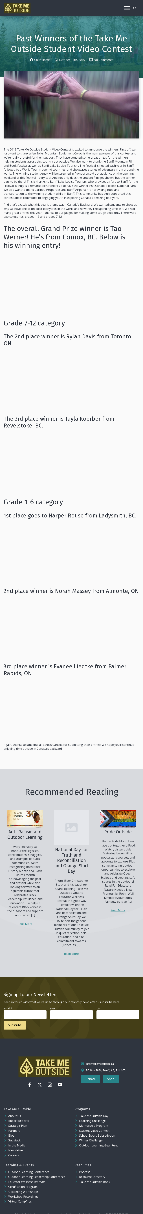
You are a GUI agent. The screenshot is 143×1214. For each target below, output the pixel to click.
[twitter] (40, 1085)
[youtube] (60, 1085)
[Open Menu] (127, 8)
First (52, 1008)
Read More (25, 924)
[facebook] (30, 1085)
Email (8, 1008)
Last (99, 1008)
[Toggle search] (134, 8)
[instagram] (50, 1085)
